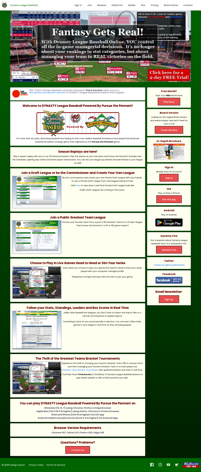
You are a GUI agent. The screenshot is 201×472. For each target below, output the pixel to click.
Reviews (101, 5)
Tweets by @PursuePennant (169, 265)
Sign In (78, 5)
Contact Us (77, 450)
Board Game (171, 5)
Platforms (117, 5)
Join (89, 5)
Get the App (169, 199)
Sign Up (169, 299)
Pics (143, 5)
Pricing (154, 5)
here (78, 185)
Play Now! (169, 101)
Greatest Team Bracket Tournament (80, 370)
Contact (188, 5)
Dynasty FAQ (169, 250)
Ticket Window (169, 130)
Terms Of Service (55, 465)
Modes (131, 5)
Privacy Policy (36, 465)
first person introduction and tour (47, 92)
